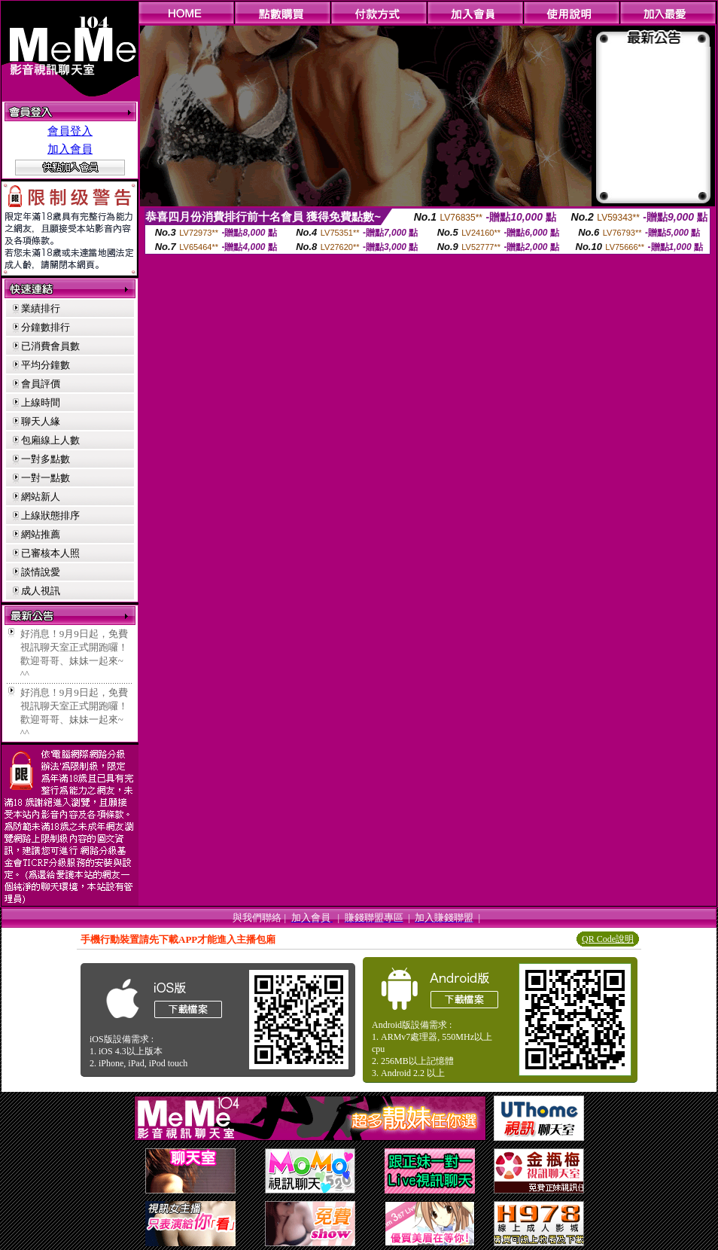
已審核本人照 (50, 553)
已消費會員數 (50, 346)
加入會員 (70, 149)
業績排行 (40, 308)
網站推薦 (40, 534)
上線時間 (40, 402)
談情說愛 (40, 572)
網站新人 (40, 496)
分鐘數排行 (45, 327)
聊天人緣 (40, 421)
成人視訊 (40, 590)
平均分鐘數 (45, 364)
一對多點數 (45, 459)
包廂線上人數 (50, 440)
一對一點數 (45, 477)
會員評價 (40, 383)
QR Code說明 (608, 939)
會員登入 (70, 131)
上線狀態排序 (50, 515)
